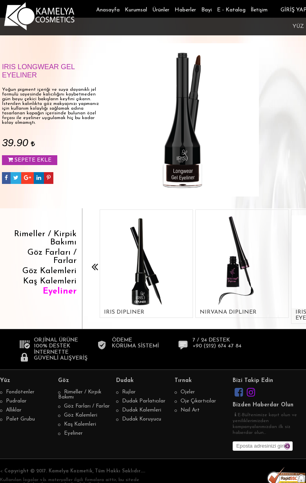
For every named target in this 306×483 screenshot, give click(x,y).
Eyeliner (59, 291)
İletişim (259, 10)
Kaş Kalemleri (49, 281)
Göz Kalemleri (49, 271)
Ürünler (160, 10)
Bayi (206, 10)
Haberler (185, 10)
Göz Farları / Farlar (51, 256)
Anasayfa (108, 10)
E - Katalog (231, 10)
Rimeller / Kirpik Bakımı (45, 238)
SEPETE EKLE (29, 160)
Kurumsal (136, 10)
